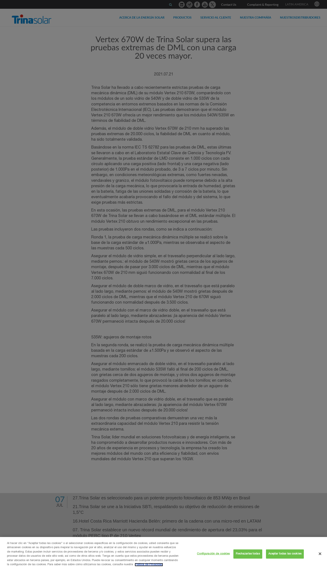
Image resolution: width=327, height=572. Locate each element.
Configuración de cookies (213, 554)
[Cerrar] (320, 553)
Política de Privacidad (149, 564)
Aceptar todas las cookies (284, 554)
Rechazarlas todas (248, 554)
